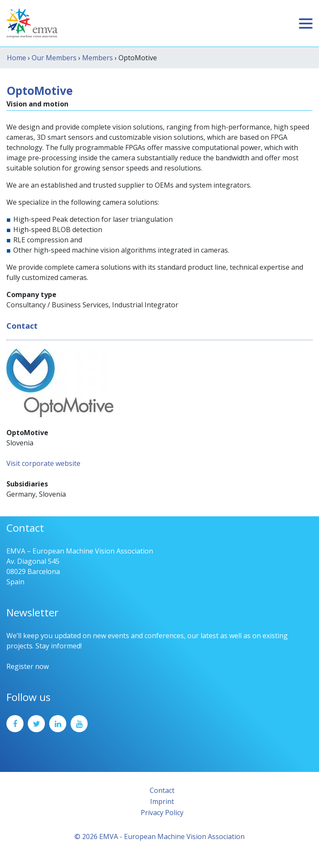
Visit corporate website (43, 463)
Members (97, 57)
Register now (27, 666)
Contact (162, 790)
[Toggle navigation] (305, 23)
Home (16, 57)
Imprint (162, 801)
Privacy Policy (162, 812)
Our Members (54, 57)
